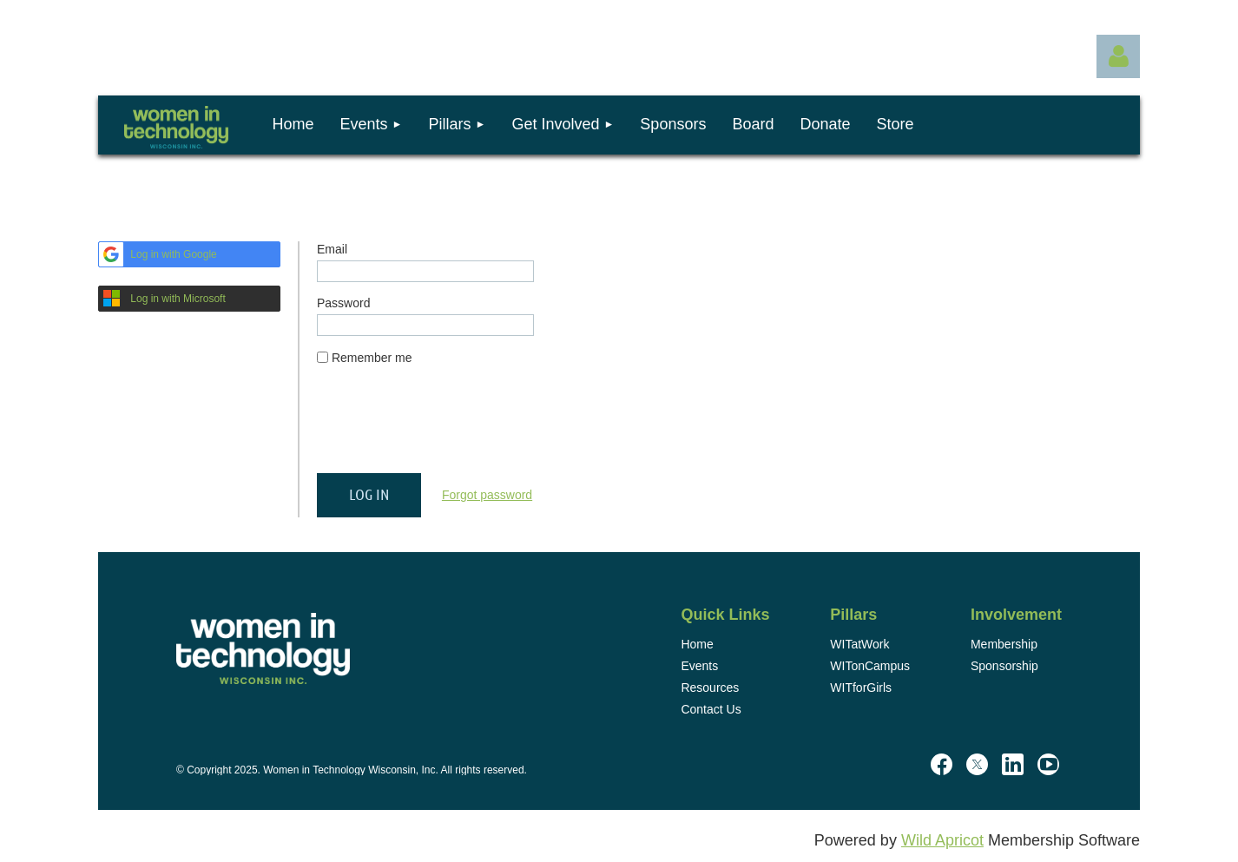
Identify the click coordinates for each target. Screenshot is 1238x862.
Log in (1118, 56)
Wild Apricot (942, 840)
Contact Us (711, 709)
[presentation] (449, 426)
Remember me (372, 358)
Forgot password (487, 495)
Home (697, 644)
